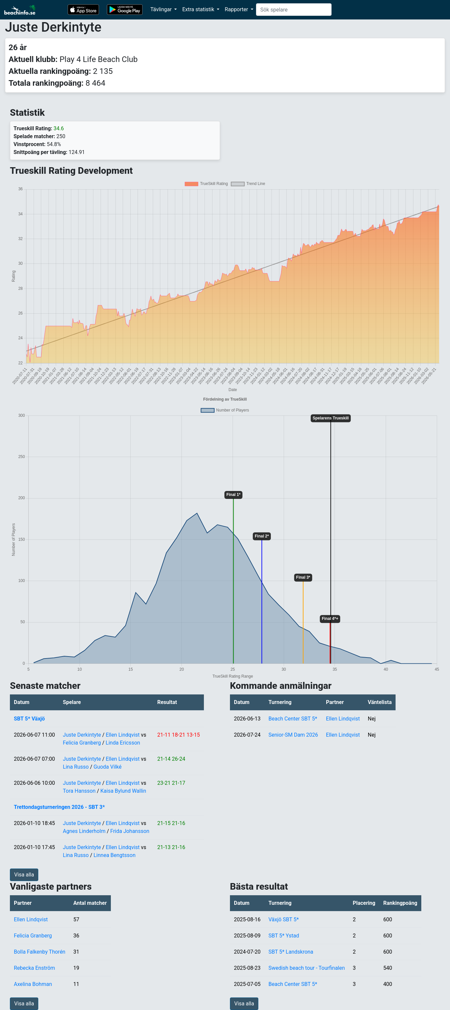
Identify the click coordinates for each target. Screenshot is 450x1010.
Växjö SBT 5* (284, 919)
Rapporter (237, 9)
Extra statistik (198, 9)
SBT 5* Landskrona (291, 952)
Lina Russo (76, 767)
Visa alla (24, 875)
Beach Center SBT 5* (293, 719)
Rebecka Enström (34, 968)
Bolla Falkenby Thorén (39, 952)
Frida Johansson (129, 831)
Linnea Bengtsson (114, 855)
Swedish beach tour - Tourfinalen (307, 968)
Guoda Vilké (107, 767)
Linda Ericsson (123, 743)
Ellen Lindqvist (123, 735)
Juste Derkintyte (82, 735)
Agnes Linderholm (84, 831)
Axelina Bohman (33, 984)
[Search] (294, 9)
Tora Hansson (79, 791)
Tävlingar (161, 9)
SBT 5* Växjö (29, 719)
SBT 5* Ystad (284, 936)
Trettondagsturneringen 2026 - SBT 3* (59, 807)
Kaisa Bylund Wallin (123, 791)
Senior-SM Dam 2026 (293, 735)
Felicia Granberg (82, 743)
